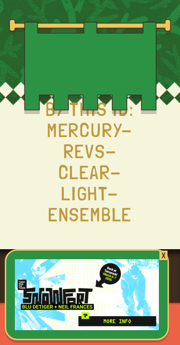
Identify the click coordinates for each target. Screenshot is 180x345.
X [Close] (163, 255)
